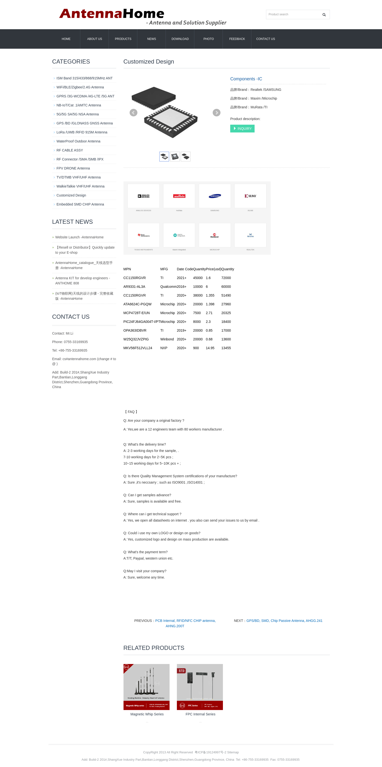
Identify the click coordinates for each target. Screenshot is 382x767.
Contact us (265, 39)
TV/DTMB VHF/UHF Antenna (79, 177)
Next (216, 113)
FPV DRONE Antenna (73, 168)
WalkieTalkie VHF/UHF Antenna (81, 186)
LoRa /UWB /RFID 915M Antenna (82, 132)
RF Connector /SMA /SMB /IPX (80, 159)
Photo (208, 39)
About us (94, 39)
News (151, 39)
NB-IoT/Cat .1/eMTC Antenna (79, 105)
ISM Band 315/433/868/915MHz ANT (85, 78)
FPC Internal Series (200, 714)
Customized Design (71, 195)
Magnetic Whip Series (147, 714)
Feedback (237, 39)
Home (66, 39)
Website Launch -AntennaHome (79, 237)
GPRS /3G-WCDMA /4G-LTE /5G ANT (86, 96)
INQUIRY (242, 129)
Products (123, 39)
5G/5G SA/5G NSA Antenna (78, 114)
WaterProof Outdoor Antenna (78, 141)
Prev (133, 113)
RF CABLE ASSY (70, 150)
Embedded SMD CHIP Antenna (80, 204)
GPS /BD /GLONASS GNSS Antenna (85, 123)
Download (180, 39)
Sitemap (233, 752)
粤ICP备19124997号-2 (210, 752)
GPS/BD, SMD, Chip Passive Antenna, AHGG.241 (285, 621)
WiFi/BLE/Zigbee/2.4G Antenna (80, 87)
